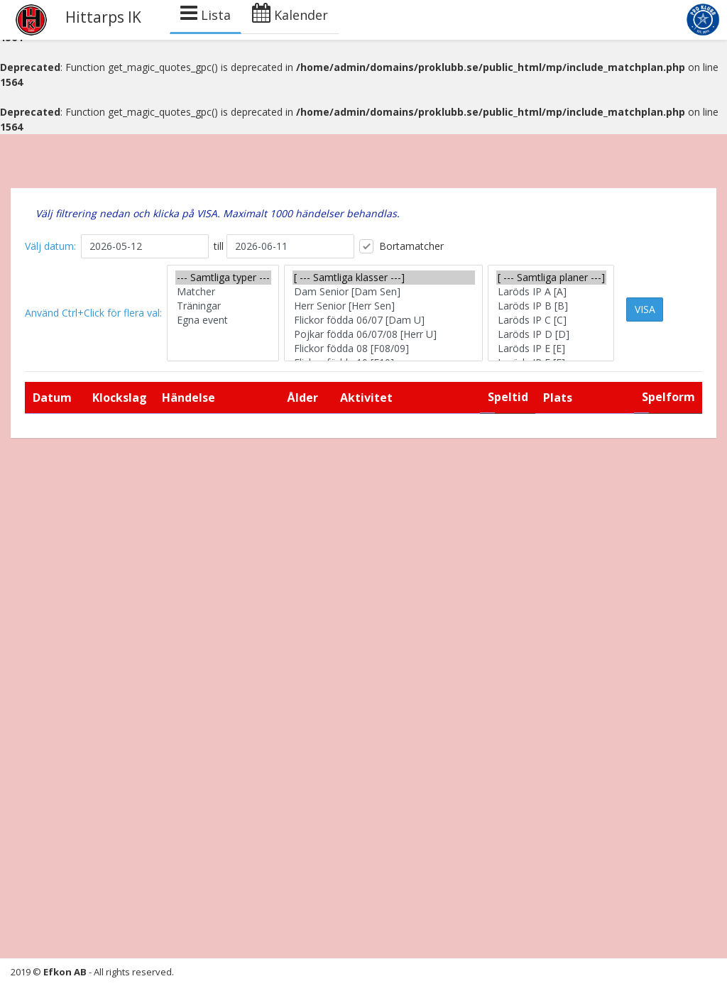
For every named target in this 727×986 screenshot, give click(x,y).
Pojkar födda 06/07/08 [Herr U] (384, 334)
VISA (645, 309)
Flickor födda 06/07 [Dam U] (384, 320)
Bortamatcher (401, 246)
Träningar (223, 306)
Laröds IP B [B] (551, 306)
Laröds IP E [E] (551, 348)
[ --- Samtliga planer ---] (551, 277)
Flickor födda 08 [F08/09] (384, 348)
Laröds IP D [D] (551, 334)
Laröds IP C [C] (551, 320)
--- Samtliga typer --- (223, 277)
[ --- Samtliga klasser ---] (384, 277)
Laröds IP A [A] (551, 292)
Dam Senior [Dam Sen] (384, 292)
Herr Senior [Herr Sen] (384, 306)
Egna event (223, 320)
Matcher (223, 292)
